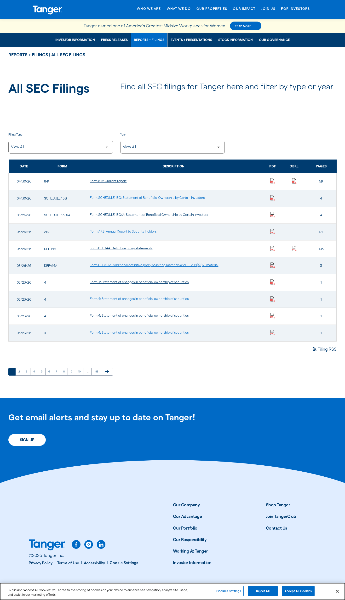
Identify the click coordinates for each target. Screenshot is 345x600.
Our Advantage (187, 516)
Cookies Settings (228, 592)
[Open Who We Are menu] (149, 10)
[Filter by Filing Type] (60, 147)
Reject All (263, 592)
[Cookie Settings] (124, 563)
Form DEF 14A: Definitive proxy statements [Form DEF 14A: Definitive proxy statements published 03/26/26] (121, 248)
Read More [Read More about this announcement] (243, 26)
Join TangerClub (281, 516)
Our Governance (274, 40)
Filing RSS (324, 349)
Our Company (186, 505)
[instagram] (89, 544)
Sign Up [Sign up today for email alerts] (27, 440)
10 (81, 371)
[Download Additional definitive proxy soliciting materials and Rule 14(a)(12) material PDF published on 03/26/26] (272, 265)
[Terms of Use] (69, 563)
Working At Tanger (190, 551)
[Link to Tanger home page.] (47, 545)
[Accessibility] (96, 563)
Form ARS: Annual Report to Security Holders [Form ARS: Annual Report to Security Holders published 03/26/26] (123, 231)
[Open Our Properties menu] (211, 10)
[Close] (337, 593)
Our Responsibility (190, 539)
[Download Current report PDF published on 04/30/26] (272, 181)
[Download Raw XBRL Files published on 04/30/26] (294, 181)
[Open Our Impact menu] (244, 10)
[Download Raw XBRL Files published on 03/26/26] (294, 248)
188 (97, 371)
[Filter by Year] (172, 147)
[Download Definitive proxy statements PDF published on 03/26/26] (272, 248)
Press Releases (114, 40)
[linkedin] (101, 544)
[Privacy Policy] (42, 563)
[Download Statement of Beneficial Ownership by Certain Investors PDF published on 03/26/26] (272, 214)
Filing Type (15, 134)
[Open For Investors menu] (295, 10)
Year (123, 134)
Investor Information (75, 40)
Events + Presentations (191, 40)
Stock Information (235, 40)
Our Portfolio (185, 528)
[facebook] (76, 544)
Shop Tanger (278, 505)
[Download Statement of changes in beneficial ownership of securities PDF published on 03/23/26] (272, 282)
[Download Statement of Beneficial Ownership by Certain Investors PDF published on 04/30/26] (272, 197)
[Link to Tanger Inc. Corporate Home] (63, 9)
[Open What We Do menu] (179, 10)
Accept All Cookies (298, 592)
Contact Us (276, 528)
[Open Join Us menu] (268, 10)
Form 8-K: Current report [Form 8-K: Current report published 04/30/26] (108, 181)
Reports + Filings (149, 40)
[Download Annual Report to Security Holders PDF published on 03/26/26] (272, 231)
